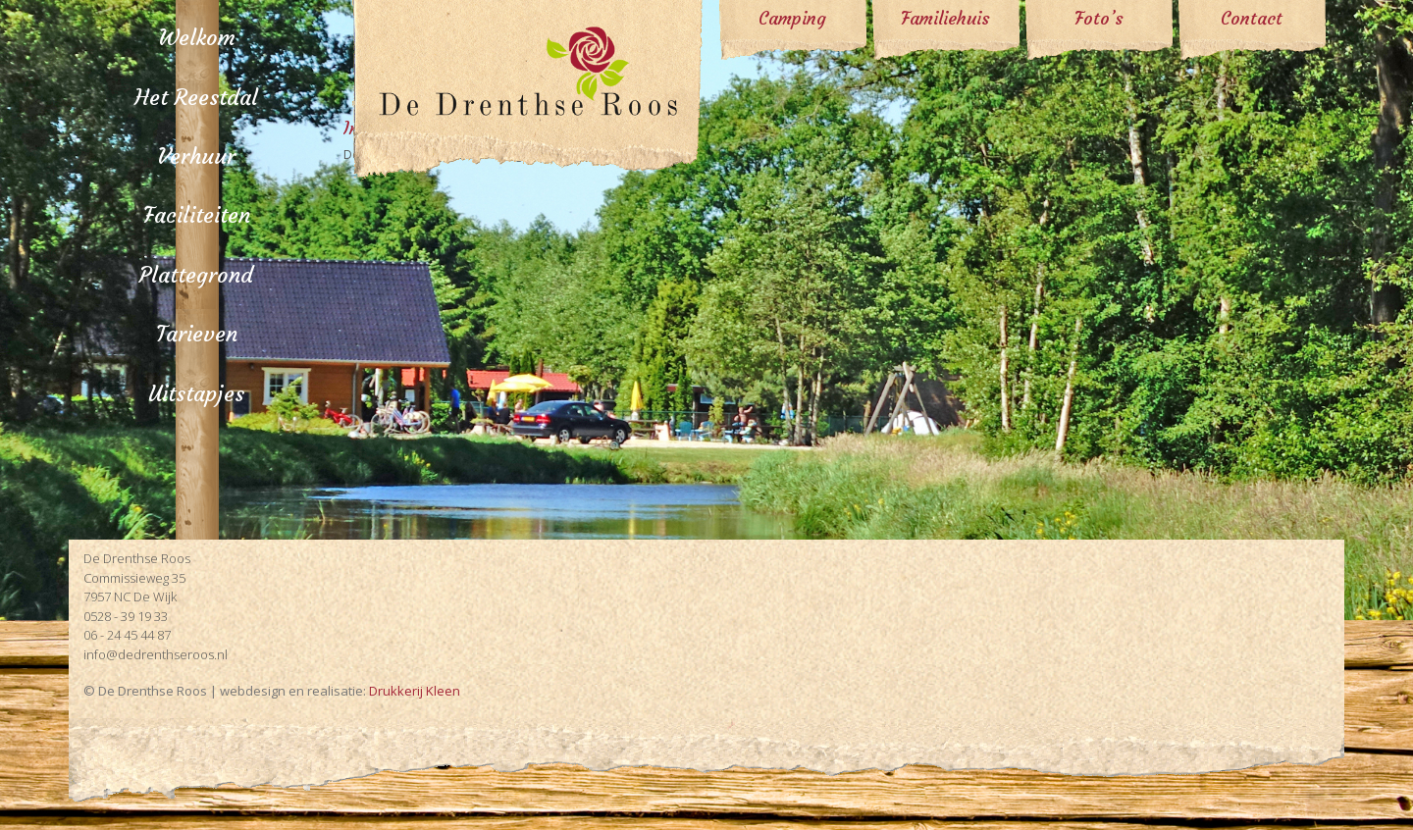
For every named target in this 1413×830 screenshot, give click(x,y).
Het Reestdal (196, 97)
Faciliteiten (196, 215)
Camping (792, 18)
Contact (1251, 18)
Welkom (197, 38)
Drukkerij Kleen (414, 691)
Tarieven (196, 334)
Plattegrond (196, 275)
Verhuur (196, 156)
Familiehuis (945, 18)
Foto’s (1099, 18)
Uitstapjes (196, 394)
